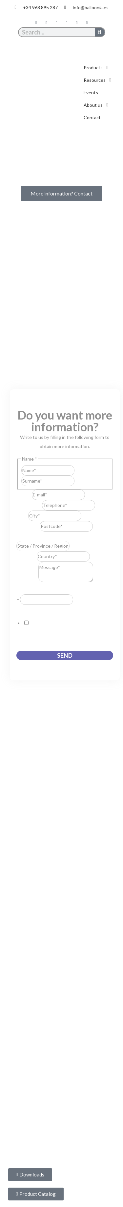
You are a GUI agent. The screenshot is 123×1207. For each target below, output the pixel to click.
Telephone (29, 505)
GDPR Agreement (36, 609)
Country (26, 556)
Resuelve (27, 589)
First (79, 470)
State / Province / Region (43, 536)
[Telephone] (68, 505)
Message (27, 580)
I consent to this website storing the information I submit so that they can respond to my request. (64, 632)
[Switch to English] (68, 44)
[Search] (100, 32)
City (22, 515)
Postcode (28, 526)
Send (64, 655)
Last (78, 481)
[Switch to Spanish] (55, 44)
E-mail (24, 494)
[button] (96, 67)
